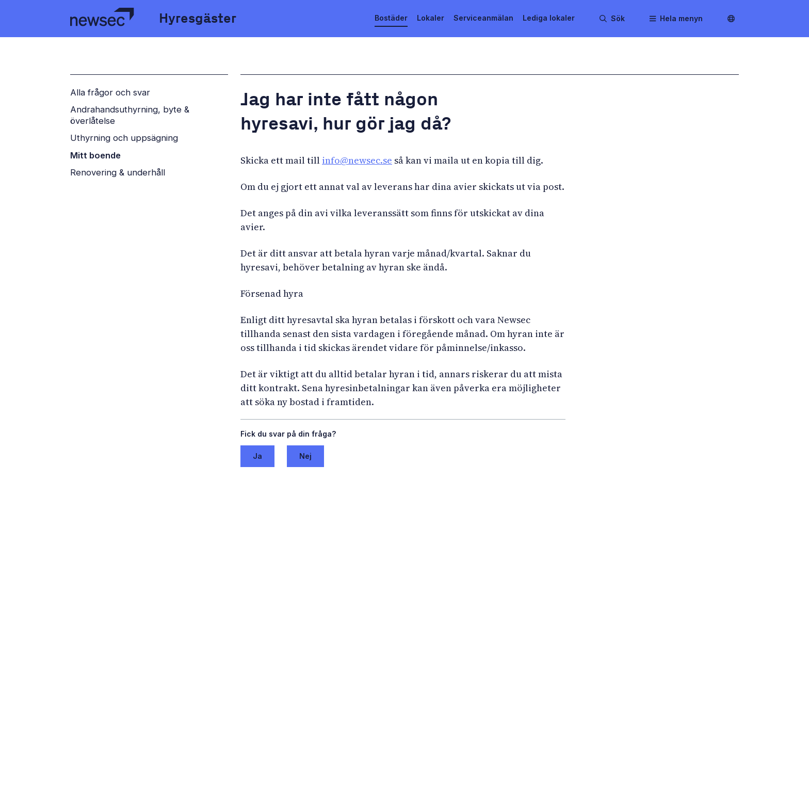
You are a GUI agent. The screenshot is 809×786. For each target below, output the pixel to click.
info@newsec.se (357, 160)
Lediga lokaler (549, 17)
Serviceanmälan (483, 17)
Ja (257, 456)
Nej (305, 456)
